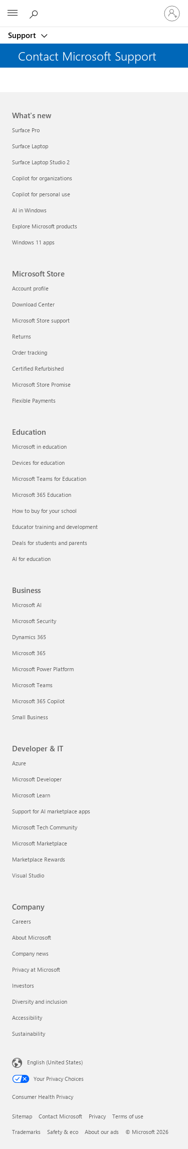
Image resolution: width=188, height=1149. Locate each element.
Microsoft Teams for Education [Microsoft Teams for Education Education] (49, 478)
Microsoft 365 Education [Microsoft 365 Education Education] (41, 494)
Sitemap (22, 1116)
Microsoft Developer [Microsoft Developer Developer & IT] (37, 779)
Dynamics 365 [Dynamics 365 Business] (29, 637)
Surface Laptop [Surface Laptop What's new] (30, 146)
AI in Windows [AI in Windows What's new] (29, 210)
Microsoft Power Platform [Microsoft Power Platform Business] (43, 669)
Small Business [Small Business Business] (30, 717)
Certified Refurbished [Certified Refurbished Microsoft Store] (38, 368)
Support (23, 35)
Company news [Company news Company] (30, 953)
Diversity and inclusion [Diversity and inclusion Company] (39, 1001)
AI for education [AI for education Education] (31, 558)
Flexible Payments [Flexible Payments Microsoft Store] (34, 400)
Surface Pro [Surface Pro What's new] (26, 130)
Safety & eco (62, 1131)
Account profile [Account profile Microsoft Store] (30, 288)
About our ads (102, 1131)
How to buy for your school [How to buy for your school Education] (44, 510)
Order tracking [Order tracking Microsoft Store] (29, 352)
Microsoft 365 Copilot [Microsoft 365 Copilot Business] (38, 701)
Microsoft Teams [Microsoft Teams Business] (32, 685)
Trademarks (26, 1131)
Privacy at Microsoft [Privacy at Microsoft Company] (36, 969)
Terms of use (127, 1116)
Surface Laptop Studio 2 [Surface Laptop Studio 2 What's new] (41, 162)
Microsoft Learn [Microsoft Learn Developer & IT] (31, 795)
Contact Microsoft (60, 1116)
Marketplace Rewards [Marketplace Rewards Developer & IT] (38, 859)
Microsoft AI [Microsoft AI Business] (27, 605)
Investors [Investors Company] (23, 985)
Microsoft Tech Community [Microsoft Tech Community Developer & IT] (44, 827)
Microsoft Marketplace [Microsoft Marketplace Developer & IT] (39, 843)
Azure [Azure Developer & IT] (19, 763)
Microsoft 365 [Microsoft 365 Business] (29, 653)
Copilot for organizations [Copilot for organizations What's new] (42, 178)
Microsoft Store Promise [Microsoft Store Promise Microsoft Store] (41, 384)
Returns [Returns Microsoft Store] (21, 336)
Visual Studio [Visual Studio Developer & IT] (28, 875)
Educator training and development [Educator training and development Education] (55, 526)
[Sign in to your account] (172, 14)
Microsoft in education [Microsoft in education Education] (39, 446)
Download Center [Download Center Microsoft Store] (33, 304)
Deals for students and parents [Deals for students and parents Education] (49, 542)
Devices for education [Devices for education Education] (38, 462)
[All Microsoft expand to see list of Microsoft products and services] (13, 14)
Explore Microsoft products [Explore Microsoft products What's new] (44, 226)
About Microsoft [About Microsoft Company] (31, 937)
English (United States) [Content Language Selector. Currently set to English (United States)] (55, 1062)
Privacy (97, 1116)
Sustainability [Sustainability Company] (28, 1033)
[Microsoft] (94, 8)
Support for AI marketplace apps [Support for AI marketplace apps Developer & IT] (51, 811)
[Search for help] (35, 13)
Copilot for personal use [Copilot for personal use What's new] (41, 194)
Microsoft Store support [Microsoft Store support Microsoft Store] (41, 320)
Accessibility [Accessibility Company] (27, 1017)
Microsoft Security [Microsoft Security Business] (34, 621)
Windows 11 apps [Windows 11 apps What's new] (33, 242)
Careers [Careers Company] (21, 921)
